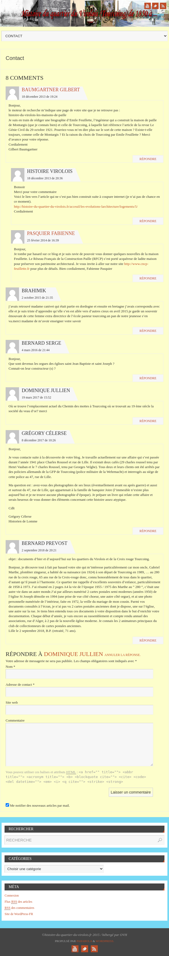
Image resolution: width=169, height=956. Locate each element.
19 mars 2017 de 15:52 (36, 397)
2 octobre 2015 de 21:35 (37, 297)
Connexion (12, 895)
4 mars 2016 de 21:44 (36, 350)
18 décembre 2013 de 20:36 (45, 178)
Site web (12, 702)
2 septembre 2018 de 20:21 (39, 550)
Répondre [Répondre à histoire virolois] (148, 221)
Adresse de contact (20, 684)
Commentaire (15, 720)
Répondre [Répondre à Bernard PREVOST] (148, 640)
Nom (10, 667)
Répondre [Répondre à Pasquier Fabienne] (148, 278)
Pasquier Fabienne (51, 233)
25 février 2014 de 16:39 (43, 240)
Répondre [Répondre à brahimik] (148, 331)
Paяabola (84, 941)
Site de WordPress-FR (19, 914)
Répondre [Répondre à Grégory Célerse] (148, 531)
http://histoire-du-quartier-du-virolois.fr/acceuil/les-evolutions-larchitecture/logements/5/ (76, 206)
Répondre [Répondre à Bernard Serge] (148, 378)
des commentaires (19, 908)
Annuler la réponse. (122, 655)
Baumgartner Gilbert (51, 89)
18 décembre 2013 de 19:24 (39, 96)
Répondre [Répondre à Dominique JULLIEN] (148, 421)
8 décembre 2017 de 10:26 (39, 440)
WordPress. (105, 941)
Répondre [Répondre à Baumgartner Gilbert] (148, 159)
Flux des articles (18, 902)
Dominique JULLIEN (73, 654)
